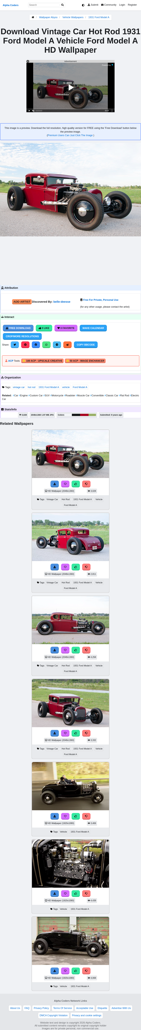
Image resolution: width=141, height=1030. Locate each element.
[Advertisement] (70, 260)
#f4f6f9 (68, 415)
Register (132, 4)
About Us (15, 1008)
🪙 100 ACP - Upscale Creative (42, 360)
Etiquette (102, 1008)
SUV (46, 395)
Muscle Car (83, 395)
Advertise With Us (121, 1008)
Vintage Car (52, 499)
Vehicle (98, 499)
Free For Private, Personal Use (100, 300)
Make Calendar (93, 328)
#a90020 (84, 415)
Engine (23, 395)
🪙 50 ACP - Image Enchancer (85, 360)
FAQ (27, 1008)
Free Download (18, 328)
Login (122, 4)
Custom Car (35, 395)
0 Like (44, 328)
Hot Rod (66, 499)
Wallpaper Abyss (48, 17)
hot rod (31, 387)
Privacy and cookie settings (86, 1015)
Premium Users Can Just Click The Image (70, 135)
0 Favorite (65, 328)
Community (108, 4)
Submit (93, 4)
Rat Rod (124, 395)
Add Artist (21, 301)
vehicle (66, 387)
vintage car (19, 387)
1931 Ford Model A (98, 17)
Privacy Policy (41, 1008)
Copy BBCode (86, 344)
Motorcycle (57, 395)
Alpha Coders (10, 5)
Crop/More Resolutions (22, 336)
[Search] (62, 5)
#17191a (76, 415)
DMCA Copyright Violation (54, 1015)
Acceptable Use (84, 1008)
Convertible (97, 395)
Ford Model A (80, 387)
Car (16, 395)
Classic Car (111, 395)
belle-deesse (61, 301)
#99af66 (92, 415)
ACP (10, 360)
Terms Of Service (62, 1008)
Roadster (70, 395)
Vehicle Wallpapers (73, 17)
